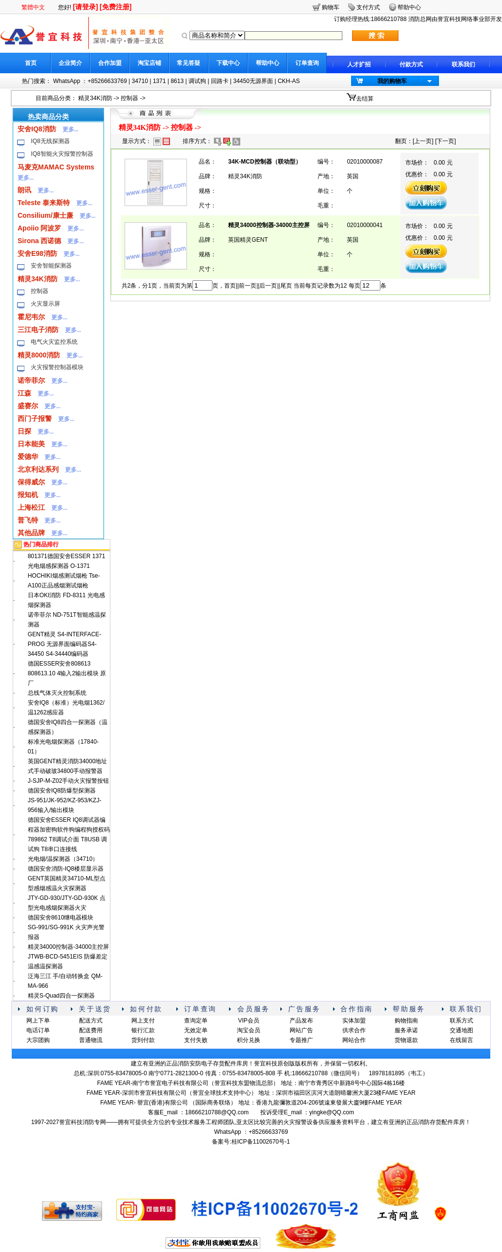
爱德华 (28, 456)
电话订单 (38, 1030)
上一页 (423, 141)
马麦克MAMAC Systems (56, 167)
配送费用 (91, 1030)
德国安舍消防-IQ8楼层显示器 (66, 868)
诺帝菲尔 (31, 380)
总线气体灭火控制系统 (57, 692)
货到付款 (143, 1040)
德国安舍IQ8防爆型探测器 (62, 790)
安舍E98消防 (37, 253)
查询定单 (196, 1020)
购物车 (330, 7)
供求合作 (354, 1030)
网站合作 (354, 1040)
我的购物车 (392, 81)
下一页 (445, 141)
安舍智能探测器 (51, 265)
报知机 (28, 495)
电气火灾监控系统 (54, 341)
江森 (24, 393)
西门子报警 (35, 418)
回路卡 (220, 81)
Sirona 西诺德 (39, 241)
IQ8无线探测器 (50, 141)
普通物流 (91, 1040)
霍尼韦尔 (31, 317)
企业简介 (70, 63)
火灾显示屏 (45, 303)
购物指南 (406, 1020)
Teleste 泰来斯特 (44, 203)
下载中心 (228, 63)
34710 (140, 81)
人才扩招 (359, 64)
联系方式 (461, 1020)
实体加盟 (354, 1020)
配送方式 (91, 1020)
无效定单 (196, 1030)
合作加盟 (110, 63)
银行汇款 (143, 1030)
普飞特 (28, 520)
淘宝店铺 (149, 63)
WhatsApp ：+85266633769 (90, 81)
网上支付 (143, 1020)
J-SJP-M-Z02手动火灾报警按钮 (68, 780)
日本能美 (31, 444)
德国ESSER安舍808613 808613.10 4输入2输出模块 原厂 (67, 673)
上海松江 (31, 507)
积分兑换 (248, 1040)
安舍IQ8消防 (37, 129)
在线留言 (461, 1040)
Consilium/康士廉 (45, 215)
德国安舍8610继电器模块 (61, 917)
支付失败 (196, 1040)
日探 (24, 431)
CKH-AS (289, 81)
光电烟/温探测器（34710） (63, 859)
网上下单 (38, 1020)
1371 (159, 81)
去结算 (365, 98)
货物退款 (406, 1040)
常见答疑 (188, 63)
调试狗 (197, 81)
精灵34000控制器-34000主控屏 (68, 946)
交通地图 (461, 1030)
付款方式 (411, 64)
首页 (31, 63)
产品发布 (301, 1020)
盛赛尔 (28, 406)
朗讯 (24, 190)
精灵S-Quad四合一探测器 (61, 995)
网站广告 (301, 1030)
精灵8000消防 (39, 355)
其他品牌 (31, 533)
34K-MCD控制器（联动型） (264, 161)
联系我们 (463, 64)
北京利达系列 (38, 469)
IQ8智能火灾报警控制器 (62, 153)
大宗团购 (38, 1040)
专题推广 (301, 1040)
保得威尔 (31, 482)
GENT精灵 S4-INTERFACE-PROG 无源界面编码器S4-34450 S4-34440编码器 (65, 644)
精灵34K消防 (95, 98)
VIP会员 (248, 1020)
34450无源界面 (252, 81)
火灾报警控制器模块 (57, 367)
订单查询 (307, 63)
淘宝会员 (248, 1030)
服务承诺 (406, 1030)
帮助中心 (267, 63)
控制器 (129, 98)
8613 (177, 81)
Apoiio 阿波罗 (39, 228)
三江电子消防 (38, 330)
